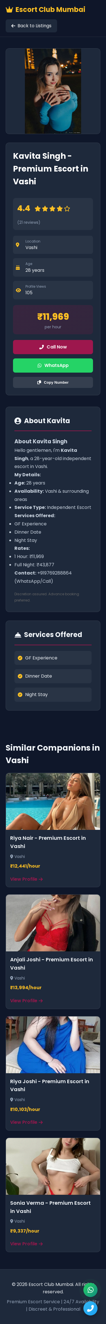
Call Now (53, 347)
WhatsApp (53, 365)
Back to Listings (31, 25)
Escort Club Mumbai (45, 9)
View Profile (26, 879)
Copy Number (52, 382)
